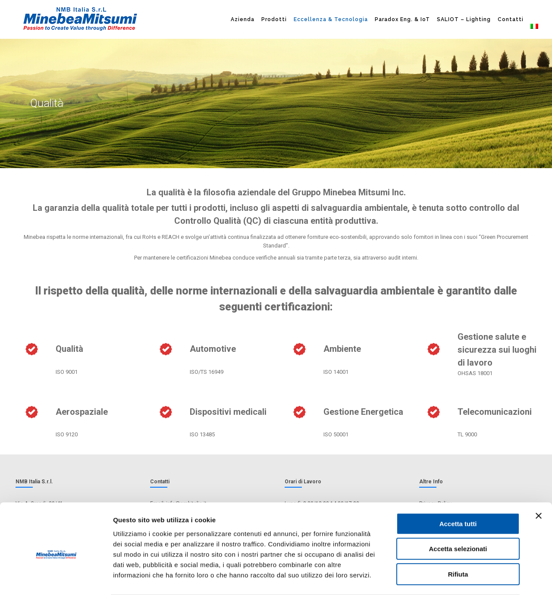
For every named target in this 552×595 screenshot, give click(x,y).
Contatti (511, 19)
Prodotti (274, 19)
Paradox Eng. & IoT (402, 19)
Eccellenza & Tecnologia (331, 19)
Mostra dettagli (453, 578)
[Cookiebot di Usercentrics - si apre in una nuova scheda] (56, 578)
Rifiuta (458, 540)
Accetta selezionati (458, 515)
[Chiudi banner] (539, 482)
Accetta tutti (458, 489)
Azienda (242, 19)
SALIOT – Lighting (464, 19)
